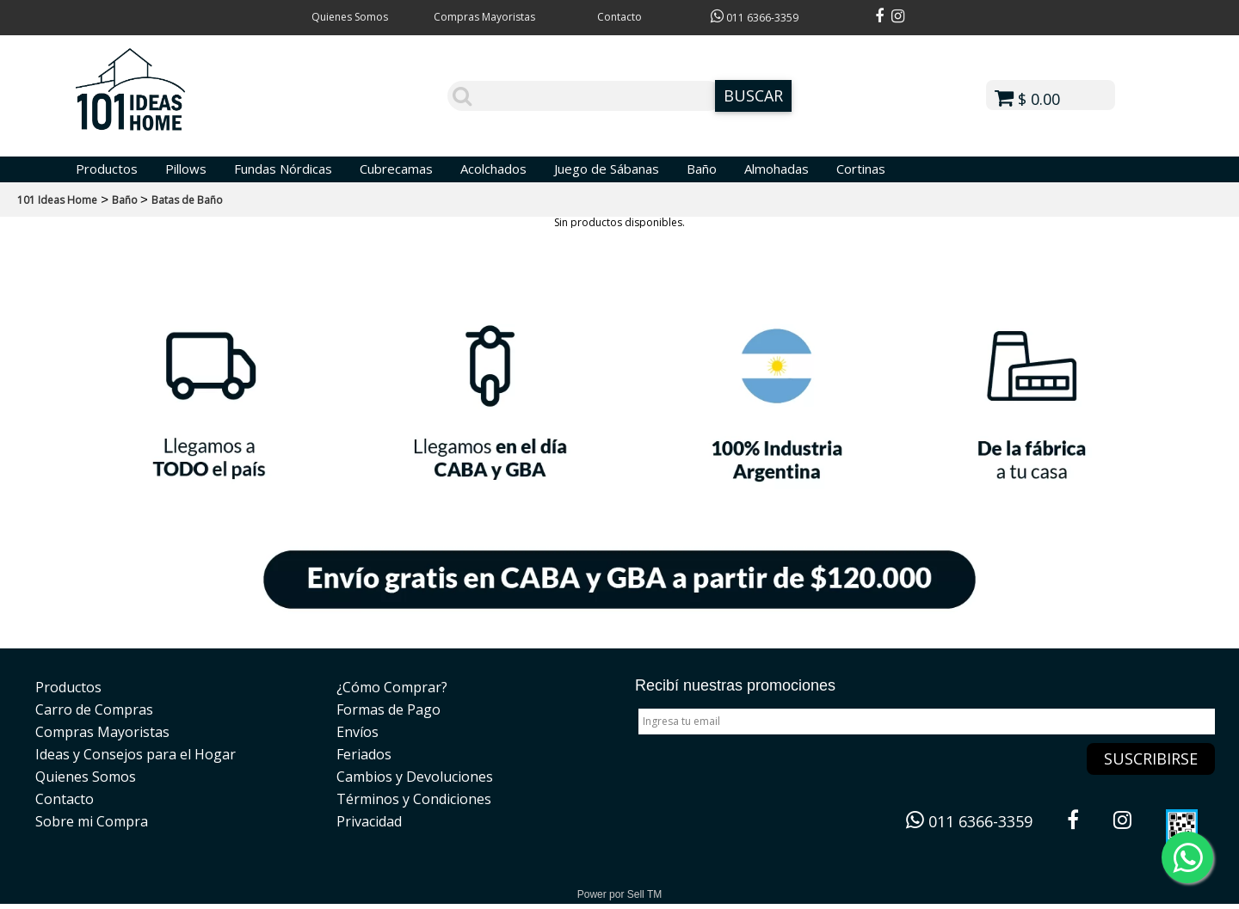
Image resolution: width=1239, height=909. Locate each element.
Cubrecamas (396, 168)
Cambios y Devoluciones (414, 776)
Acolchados (493, 168)
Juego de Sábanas (606, 168)
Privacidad (369, 821)
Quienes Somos (349, 16)
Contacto (619, 16)
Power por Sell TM (619, 894)
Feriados (363, 754)
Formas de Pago (388, 709)
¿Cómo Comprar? (391, 687)
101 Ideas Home (57, 200)
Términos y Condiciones (413, 798)
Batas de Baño (187, 200)
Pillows (185, 168)
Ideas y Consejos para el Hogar (135, 754)
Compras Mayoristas (484, 16)
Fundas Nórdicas (283, 168)
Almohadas (776, 168)
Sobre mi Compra (91, 821)
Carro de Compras (94, 709)
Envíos (357, 731)
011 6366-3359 (754, 17)
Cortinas (860, 168)
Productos (107, 168)
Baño (702, 168)
